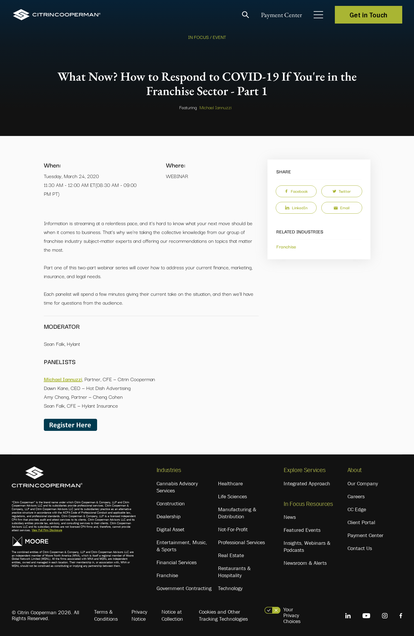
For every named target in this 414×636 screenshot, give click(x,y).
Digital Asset (170, 529)
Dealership (169, 516)
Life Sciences (232, 496)
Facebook (296, 191)
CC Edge (357, 509)
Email (342, 207)
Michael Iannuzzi (215, 107)
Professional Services (241, 542)
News (290, 517)
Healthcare (230, 483)
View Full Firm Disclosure (47, 530)
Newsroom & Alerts (305, 563)
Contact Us (360, 548)
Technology (230, 588)
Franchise (286, 246)
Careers (356, 496)
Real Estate (231, 555)
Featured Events (302, 530)
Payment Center (281, 15)
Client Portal (361, 522)
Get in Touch (369, 15)
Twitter (341, 191)
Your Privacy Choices (291, 615)
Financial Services (177, 562)
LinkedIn (296, 207)
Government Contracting (184, 588)
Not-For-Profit (233, 529)
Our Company (363, 483)
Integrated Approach (307, 483)
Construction (171, 504)
